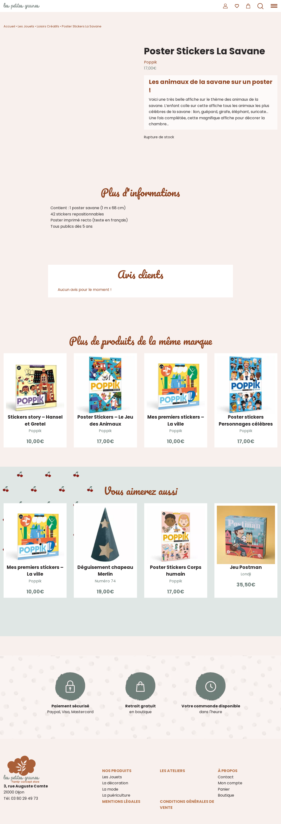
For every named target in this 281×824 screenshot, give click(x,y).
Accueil (9, 26)
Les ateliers (172, 771)
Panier (224, 789)
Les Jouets (26, 26)
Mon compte (230, 783)
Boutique (226, 795)
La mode (110, 789)
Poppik (150, 62)
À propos (227, 771)
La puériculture (116, 795)
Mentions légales (121, 801)
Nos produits (116, 771)
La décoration (115, 783)
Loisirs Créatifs (48, 26)
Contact (226, 777)
